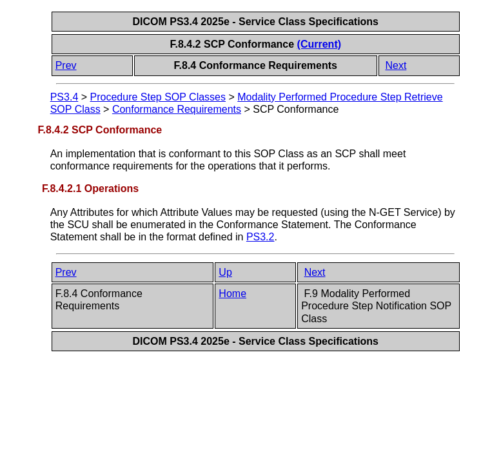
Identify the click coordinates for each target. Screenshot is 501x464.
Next (395, 65)
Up (225, 272)
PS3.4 (64, 97)
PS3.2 (260, 236)
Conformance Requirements (176, 109)
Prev (66, 65)
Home (232, 293)
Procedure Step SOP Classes (158, 97)
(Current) (319, 44)
